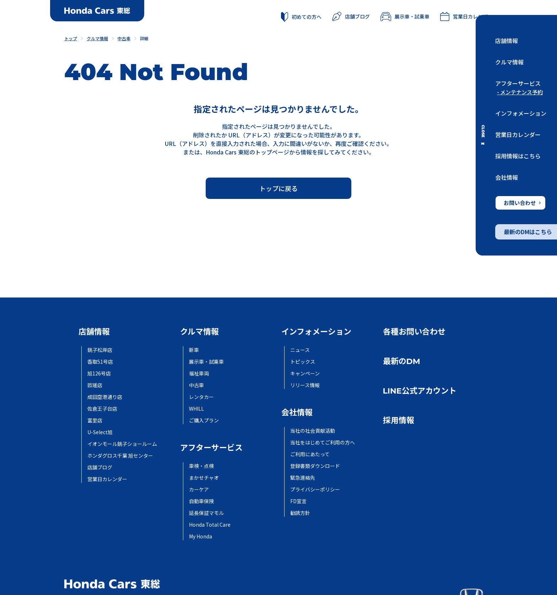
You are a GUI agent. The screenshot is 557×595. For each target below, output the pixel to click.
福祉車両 (199, 373)
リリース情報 (305, 385)
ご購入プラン (204, 420)
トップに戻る (278, 188)
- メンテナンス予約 (520, 92)
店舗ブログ (351, 16)
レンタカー (201, 396)
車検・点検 (201, 465)
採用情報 (398, 420)
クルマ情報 (509, 62)
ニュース (300, 349)
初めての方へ (301, 17)
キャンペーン (305, 373)
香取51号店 (100, 361)
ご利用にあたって (310, 454)
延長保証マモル (206, 512)
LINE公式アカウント (419, 391)
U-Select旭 (100, 432)
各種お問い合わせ (414, 332)
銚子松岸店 (99, 349)
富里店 (94, 420)
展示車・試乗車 (404, 16)
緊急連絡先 (302, 477)
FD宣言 (298, 501)
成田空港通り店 (104, 396)
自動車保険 (201, 501)
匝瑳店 (94, 385)
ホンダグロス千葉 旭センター (120, 455)
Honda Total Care (210, 524)
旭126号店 (99, 373)
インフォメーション (520, 113)
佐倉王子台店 (102, 408)
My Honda (200, 536)
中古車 (196, 385)
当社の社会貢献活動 (312, 430)
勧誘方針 (300, 512)
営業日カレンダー (518, 134)
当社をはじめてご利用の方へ (322, 442)
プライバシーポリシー (315, 489)
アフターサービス (518, 83)
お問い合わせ (522, 202)
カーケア (199, 489)
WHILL (196, 408)
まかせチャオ (204, 477)
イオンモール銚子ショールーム (122, 443)
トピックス (302, 361)
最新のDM (401, 361)
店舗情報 (506, 40)
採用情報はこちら (518, 156)
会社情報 (506, 177)
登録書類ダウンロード (315, 465)
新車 (194, 349)
